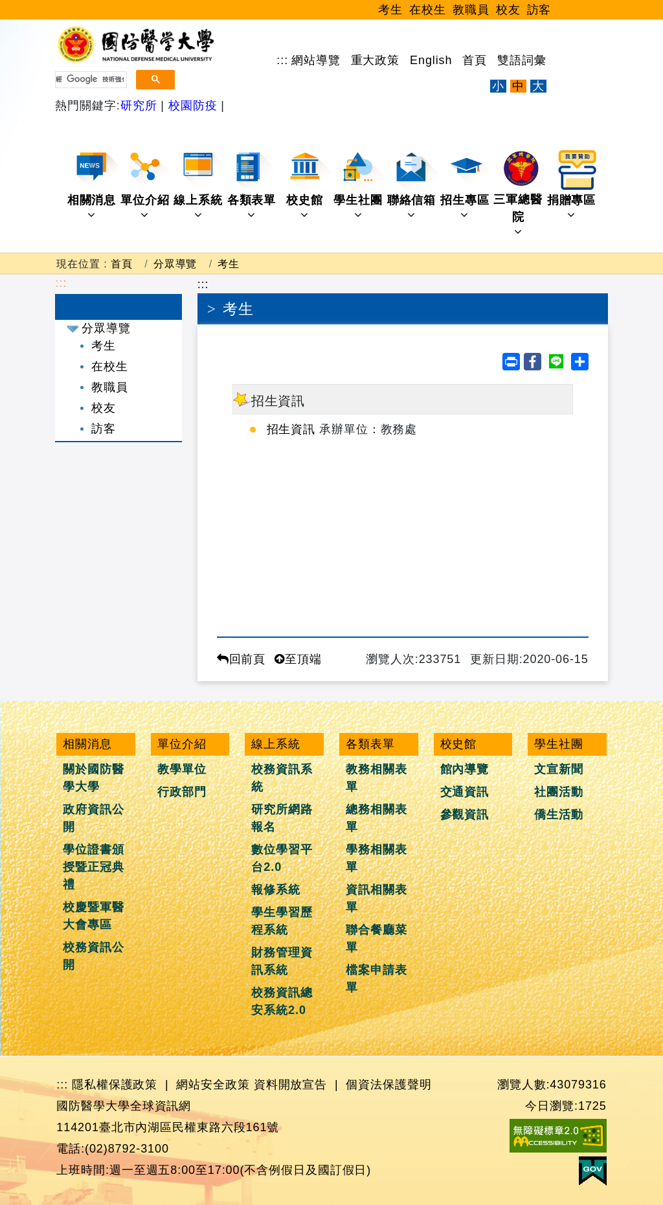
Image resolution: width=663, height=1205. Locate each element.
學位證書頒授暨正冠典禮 (93, 867)
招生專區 (465, 185)
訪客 (539, 9)
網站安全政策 (212, 1084)
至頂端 (298, 659)
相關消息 (92, 185)
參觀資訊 (464, 814)
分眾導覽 (175, 263)
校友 (508, 9)
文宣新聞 (558, 769)
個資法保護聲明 (388, 1084)
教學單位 (182, 769)
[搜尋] (90, 79)
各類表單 (252, 185)
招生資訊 (291, 429)
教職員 (471, 9)
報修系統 (275, 889)
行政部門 (182, 791)
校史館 (309, 185)
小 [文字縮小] (498, 86)
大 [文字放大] (538, 86)
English (431, 60)
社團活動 (558, 791)
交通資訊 (464, 791)
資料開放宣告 (290, 1084)
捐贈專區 (572, 185)
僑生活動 (558, 814)
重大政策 (375, 60)
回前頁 (241, 659)
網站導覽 (316, 60)
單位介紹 (146, 185)
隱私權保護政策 (114, 1084)
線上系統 (199, 185)
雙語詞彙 (521, 60)
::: (282, 60)
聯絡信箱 (412, 185)
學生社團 (359, 185)
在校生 (427, 9)
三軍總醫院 (519, 194)
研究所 (140, 105)
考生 (390, 9)
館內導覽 (464, 769)
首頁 (474, 60)
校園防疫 (192, 105)
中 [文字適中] (518, 86)
